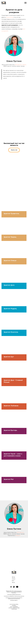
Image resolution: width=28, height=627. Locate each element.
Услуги (13, 578)
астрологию (9, 17)
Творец (24, 64)
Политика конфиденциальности (14, 594)
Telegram (18, 535)
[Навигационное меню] (25, 3)
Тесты (13, 582)
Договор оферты (13, 600)
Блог (13, 580)
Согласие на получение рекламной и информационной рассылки (14, 598)
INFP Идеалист (18, 64)
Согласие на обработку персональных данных (14, 596)
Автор (13, 577)
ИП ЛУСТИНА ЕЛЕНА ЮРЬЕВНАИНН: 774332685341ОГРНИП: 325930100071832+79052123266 (14, 607)
